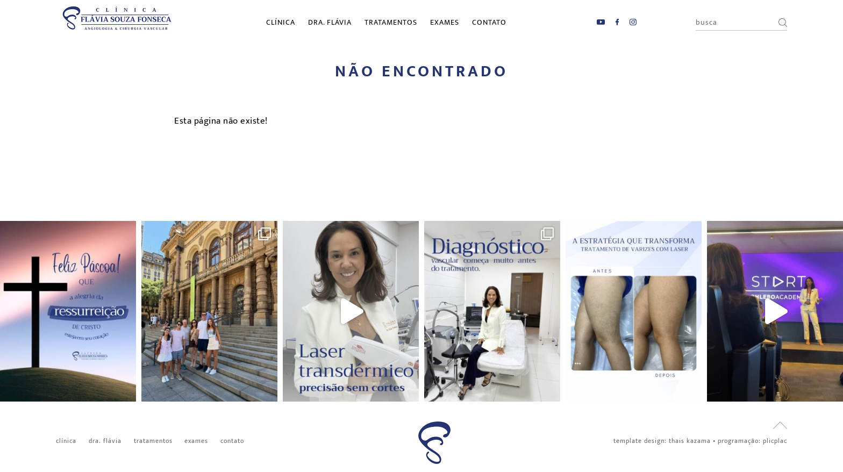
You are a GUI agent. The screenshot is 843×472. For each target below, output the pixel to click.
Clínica (280, 22)
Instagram (633, 22)
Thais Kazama (690, 440)
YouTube (601, 22)
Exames (444, 22)
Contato (489, 22)
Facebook (617, 22)
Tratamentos (391, 22)
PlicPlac (775, 440)
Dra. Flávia (330, 22)
